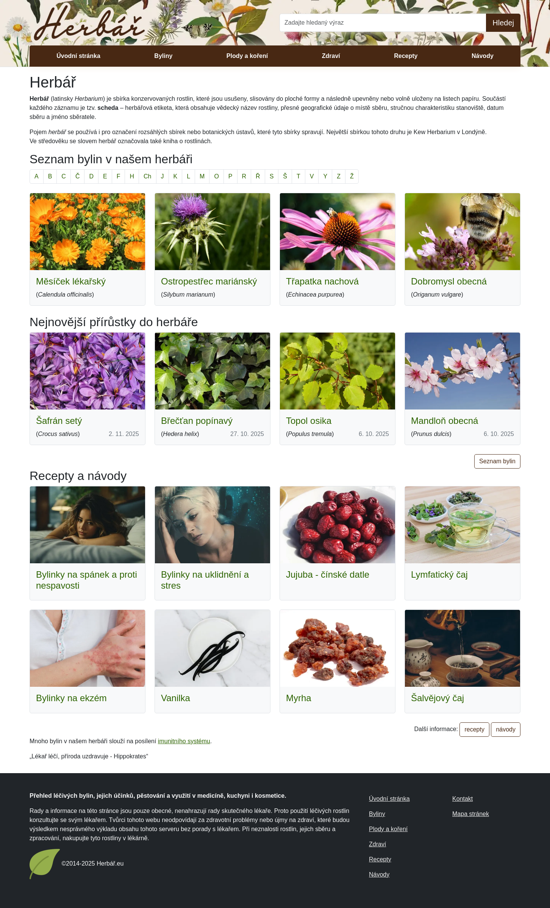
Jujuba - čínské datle (327, 574)
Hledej (503, 23)
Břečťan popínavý (197, 421)
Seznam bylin (497, 461)
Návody (483, 56)
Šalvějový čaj (437, 698)
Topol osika (308, 421)
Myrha (298, 698)
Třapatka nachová (322, 281)
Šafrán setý (59, 421)
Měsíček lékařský (71, 281)
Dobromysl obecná (449, 281)
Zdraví (331, 56)
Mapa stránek (470, 814)
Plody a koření (247, 56)
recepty (474, 729)
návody (506, 729)
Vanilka (175, 698)
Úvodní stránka (78, 56)
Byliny (163, 56)
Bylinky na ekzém (71, 698)
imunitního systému (184, 741)
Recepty (405, 56)
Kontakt (462, 798)
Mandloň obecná (444, 421)
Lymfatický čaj (439, 574)
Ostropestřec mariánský (209, 281)
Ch (147, 176)
